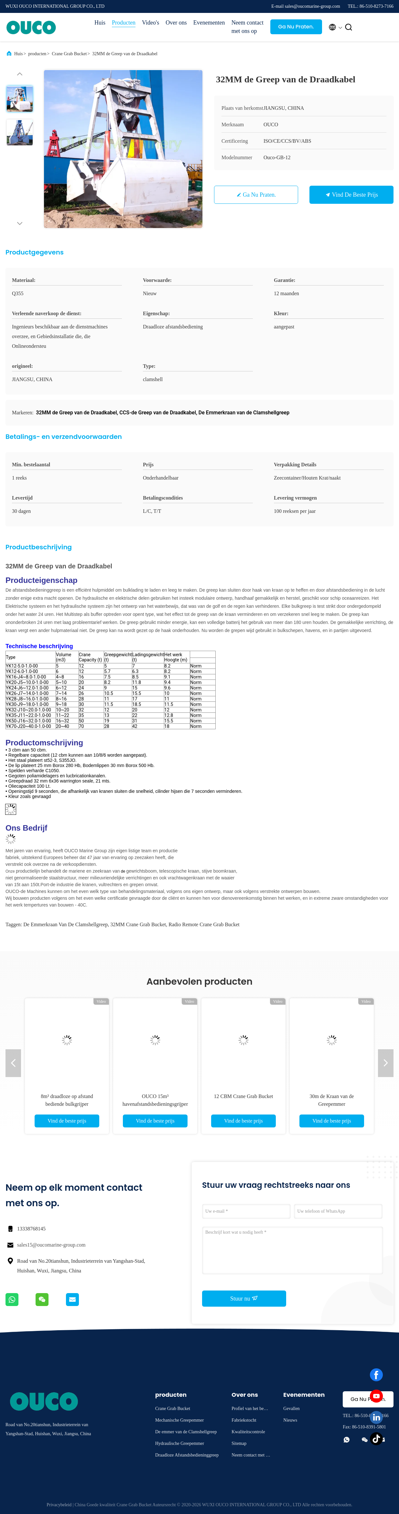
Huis (99, 22)
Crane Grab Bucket (69, 53)
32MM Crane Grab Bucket (138, 924)
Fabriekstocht (244, 1420)
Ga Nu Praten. (296, 26)
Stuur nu (244, 1298)
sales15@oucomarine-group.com (51, 1245)
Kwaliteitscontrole (248, 1431)
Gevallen (291, 1408)
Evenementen (209, 22)
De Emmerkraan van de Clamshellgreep (65, 924)
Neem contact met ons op (248, 26)
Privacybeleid (59, 1504)
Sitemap (239, 1443)
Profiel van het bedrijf (251, 1409)
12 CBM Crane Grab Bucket (243, 1096)
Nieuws (290, 1420)
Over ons (176, 22)
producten (37, 53)
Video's (150, 22)
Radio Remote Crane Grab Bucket (204, 924)
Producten (123, 22)
